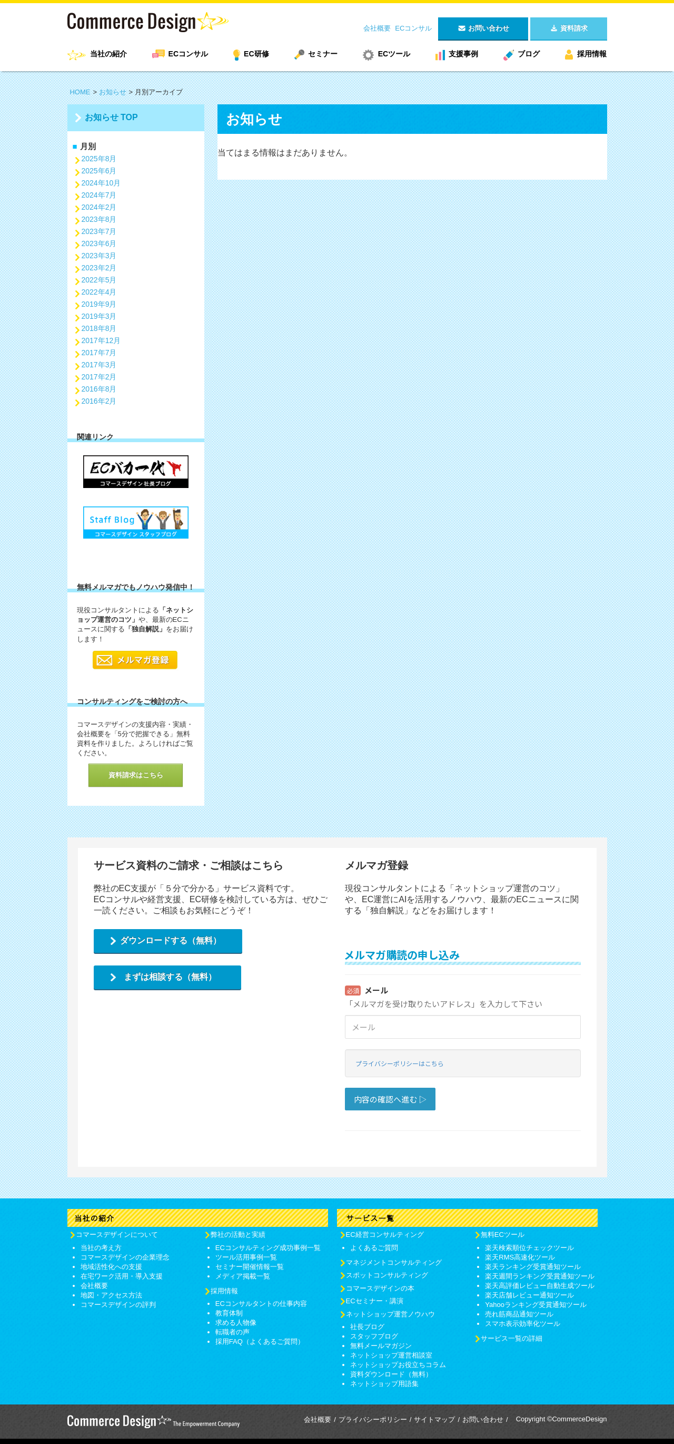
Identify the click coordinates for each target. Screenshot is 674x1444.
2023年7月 (99, 231)
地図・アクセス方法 (111, 1295)
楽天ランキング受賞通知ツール (533, 1267)
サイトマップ (434, 1419)
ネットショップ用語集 (384, 1384)
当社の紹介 (108, 54)
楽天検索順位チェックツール (529, 1248)
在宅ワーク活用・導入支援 (122, 1276)
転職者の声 (232, 1332)
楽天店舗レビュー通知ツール (529, 1295)
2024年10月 (101, 183)
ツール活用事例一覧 (246, 1257)
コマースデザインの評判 (118, 1305)
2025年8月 (99, 158)
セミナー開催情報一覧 (249, 1267)
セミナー (323, 54)
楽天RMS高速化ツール (520, 1257)
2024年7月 (99, 195)
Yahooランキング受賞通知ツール (536, 1305)
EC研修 (256, 54)
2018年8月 (99, 328)
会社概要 (377, 28)
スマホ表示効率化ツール (522, 1324)
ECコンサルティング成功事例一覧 (268, 1248)
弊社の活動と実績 (238, 1234)
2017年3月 (99, 364)
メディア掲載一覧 (242, 1276)
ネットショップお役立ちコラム (398, 1365)
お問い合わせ (482, 1419)
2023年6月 (99, 243)
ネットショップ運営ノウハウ (390, 1314)
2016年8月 (99, 389)
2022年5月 (99, 280)
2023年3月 (99, 255)
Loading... (463, 1041)
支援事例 (463, 54)
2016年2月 (99, 401)
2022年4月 (99, 292)
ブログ (529, 54)
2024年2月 (99, 207)
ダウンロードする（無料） (170, 940)
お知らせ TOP (111, 117)
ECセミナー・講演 (374, 1301)
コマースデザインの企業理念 (125, 1257)
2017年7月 (99, 352)
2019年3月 (99, 316)
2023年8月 (99, 219)
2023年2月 (99, 268)
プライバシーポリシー (373, 1419)
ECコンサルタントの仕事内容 (261, 1304)
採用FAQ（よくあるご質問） (259, 1341)
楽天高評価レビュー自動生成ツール (539, 1286)
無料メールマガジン (381, 1346)
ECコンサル (413, 28)
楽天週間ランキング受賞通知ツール (539, 1276)
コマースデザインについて (117, 1234)
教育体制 (229, 1313)
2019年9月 (99, 304)
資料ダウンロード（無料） (391, 1374)
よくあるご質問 (374, 1248)
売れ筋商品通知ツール (519, 1314)
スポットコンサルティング (387, 1275)
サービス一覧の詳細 (511, 1338)
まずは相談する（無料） (170, 976)
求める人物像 (235, 1322)
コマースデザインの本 (380, 1288)
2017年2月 (99, 377)
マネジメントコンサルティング (394, 1262)
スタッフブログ (374, 1336)
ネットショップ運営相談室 (391, 1355)
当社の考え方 (101, 1248)
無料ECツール (502, 1234)
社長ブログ (367, 1327)
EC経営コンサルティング (385, 1234)
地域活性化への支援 (111, 1267)
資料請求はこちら (135, 775)
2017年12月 (101, 340)
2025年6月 (99, 171)
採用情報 (592, 54)
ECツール (394, 54)
